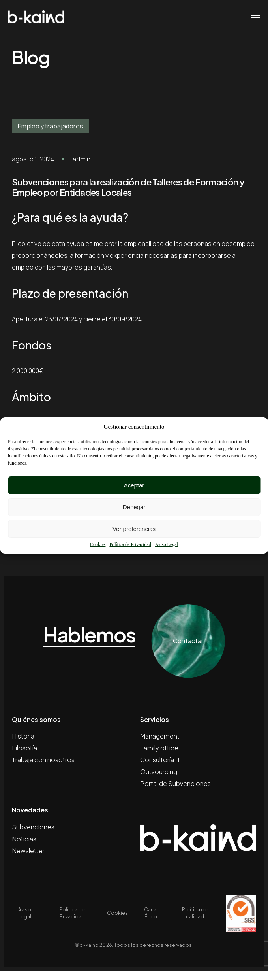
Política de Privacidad (130, 544)
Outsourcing (158, 771)
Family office (159, 748)
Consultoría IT (160, 760)
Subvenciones (33, 827)
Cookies (97, 544)
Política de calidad (195, 913)
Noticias (24, 839)
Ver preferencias (134, 528)
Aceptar (134, 485)
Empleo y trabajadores (50, 126)
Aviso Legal (166, 544)
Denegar (134, 507)
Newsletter (28, 850)
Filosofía (24, 748)
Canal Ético (150, 913)
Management (160, 736)
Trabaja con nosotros (43, 760)
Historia (23, 736)
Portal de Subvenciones (175, 783)
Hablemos (89, 635)
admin (81, 159)
